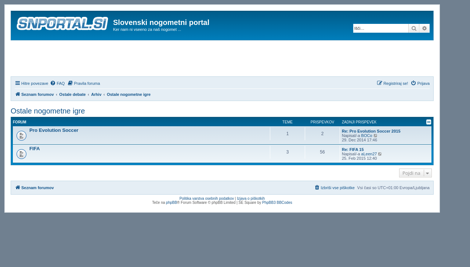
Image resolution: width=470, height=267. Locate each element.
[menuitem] (57, 83)
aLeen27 (369, 154)
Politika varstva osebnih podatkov (207, 198)
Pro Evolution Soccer (53, 130)
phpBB (171, 203)
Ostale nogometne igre (48, 111)
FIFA (34, 148)
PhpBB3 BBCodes (277, 203)
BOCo (366, 135)
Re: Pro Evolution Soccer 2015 (371, 131)
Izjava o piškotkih (251, 198)
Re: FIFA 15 (353, 149)
